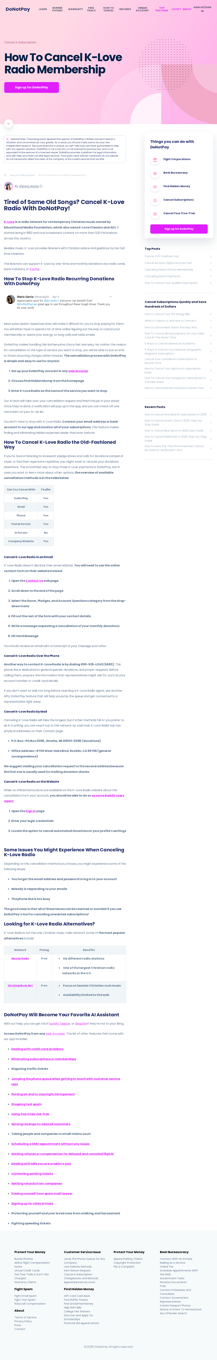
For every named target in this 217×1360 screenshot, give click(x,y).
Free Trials (91, 9)
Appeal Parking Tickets (128, 1259)
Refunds (125, 9)
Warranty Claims (25, 1282)
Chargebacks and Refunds (81, 1278)
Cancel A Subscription (20, 42)
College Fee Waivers (77, 1311)
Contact (19, 1329)
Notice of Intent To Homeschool (180, 1309)
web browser (78, 371)
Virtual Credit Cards (27, 1270)
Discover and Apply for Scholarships (78, 1317)
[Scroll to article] (8, 123)
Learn (43, 9)
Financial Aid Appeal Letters (81, 1323)
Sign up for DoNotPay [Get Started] (32, 87)
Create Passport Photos (175, 1305)
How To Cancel (108, 9)
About (187, 9)
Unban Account (142, 9)
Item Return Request (77, 1270)
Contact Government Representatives (174, 1299)
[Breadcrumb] (6, 175)
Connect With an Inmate (176, 1259)
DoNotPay (18, 9)
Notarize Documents (173, 1282)
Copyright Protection (127, 1263)
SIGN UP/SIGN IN (202, 9)
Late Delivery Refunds (78, 1266)
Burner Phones (57, 9)
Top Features (161, 9)
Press (17, 1325)
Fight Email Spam (25, 1296)
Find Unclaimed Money (78, 1304)
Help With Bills (73, 1307)
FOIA (163, 1286)
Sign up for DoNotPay (179, 229)
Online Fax (166, 1266)
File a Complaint (124, 1266)
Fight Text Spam (25, 1300)
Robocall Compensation (30, 1304)
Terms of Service (25, 1317)
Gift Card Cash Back (77, 1296)
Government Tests (172, 1278)
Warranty (75, 9)
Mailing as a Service (172, 1263)
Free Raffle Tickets (76, 1300)
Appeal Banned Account (79, 1282)
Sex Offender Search (173, 1313)
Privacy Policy (23, 1321)
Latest (176, 9)
